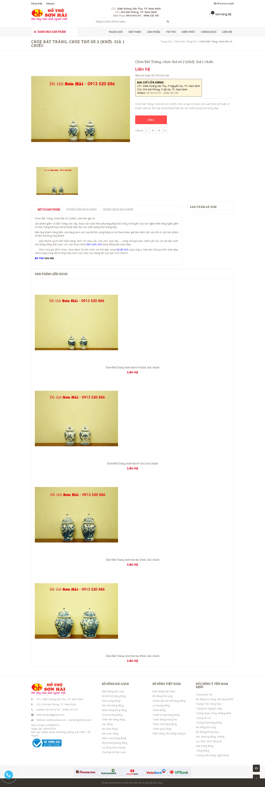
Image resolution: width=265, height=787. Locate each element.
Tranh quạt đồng (162, 728)
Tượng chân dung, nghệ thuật (212, 755)
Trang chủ (115, 31)
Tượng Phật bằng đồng (209, 722)
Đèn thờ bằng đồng (113, 705)
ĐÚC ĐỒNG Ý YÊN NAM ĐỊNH (212, 685)
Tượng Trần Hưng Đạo (208, 703)
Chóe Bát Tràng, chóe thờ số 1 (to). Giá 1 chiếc (132, 463)
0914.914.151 (53, 709)
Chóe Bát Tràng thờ (185, 41)
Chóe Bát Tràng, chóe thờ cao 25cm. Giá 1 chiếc (132, 656)
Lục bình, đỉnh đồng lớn (209, 741)
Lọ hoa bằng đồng (112, 714)
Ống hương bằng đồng (114, 742)
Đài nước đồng (110, 733)
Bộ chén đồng (110, 728)
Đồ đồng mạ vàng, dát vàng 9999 (214, 699)
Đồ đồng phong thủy (207, 732)
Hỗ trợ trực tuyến (224, 3)
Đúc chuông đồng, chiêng (210, 736)
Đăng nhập (36, 3)
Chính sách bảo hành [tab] (118, 209)
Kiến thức (188, 31)
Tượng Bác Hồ (204, 694)
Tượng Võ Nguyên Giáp (209, 708)
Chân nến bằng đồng (113, 719)
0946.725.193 (70, 709)
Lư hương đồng (161, 705)
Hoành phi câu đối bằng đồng (169, 700)
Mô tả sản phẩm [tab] (49, 209)
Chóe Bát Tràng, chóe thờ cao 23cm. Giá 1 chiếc (132, 559)
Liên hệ (227, 31)
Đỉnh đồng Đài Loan (113, 691)
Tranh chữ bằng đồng (165, 724)
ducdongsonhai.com (80, 720)
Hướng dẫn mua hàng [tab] (81, 209)
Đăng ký (50, 3)
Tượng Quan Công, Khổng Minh (213, 713)
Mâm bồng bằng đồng (114, 710)
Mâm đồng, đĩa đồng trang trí (169, 733)
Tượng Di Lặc (203, 717)
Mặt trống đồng (204, 746)
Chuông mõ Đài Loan (114, 752)
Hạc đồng (107, 724)
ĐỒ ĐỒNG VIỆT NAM (167, 683)
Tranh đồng (159, 710)
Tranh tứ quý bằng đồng (166, 714)
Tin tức (171, 31)
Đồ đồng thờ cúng (163, 696)
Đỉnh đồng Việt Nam (164, 691)
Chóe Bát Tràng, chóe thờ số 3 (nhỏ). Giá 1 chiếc (132, 367)
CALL (151, 119)
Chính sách (208, 31)
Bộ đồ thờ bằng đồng (114, 696)
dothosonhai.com (56, 720)
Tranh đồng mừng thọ (165, 719)
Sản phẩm (153, 31)
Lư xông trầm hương (113, 747)
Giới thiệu (134, 31)
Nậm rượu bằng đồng (114, 738)
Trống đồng (202, 750)
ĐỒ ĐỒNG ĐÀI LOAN (115, 683)
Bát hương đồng (111, 700)
